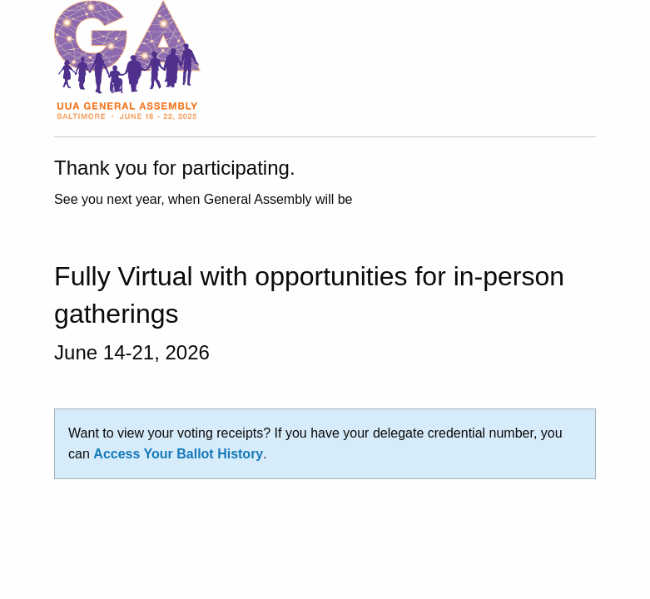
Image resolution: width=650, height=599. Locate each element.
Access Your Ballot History (178, 454)
